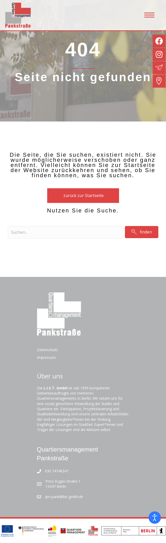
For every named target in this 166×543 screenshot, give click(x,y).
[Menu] (149, 15)
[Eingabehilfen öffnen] (155, 517)
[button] (141, 232)
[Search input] (65, 232)
